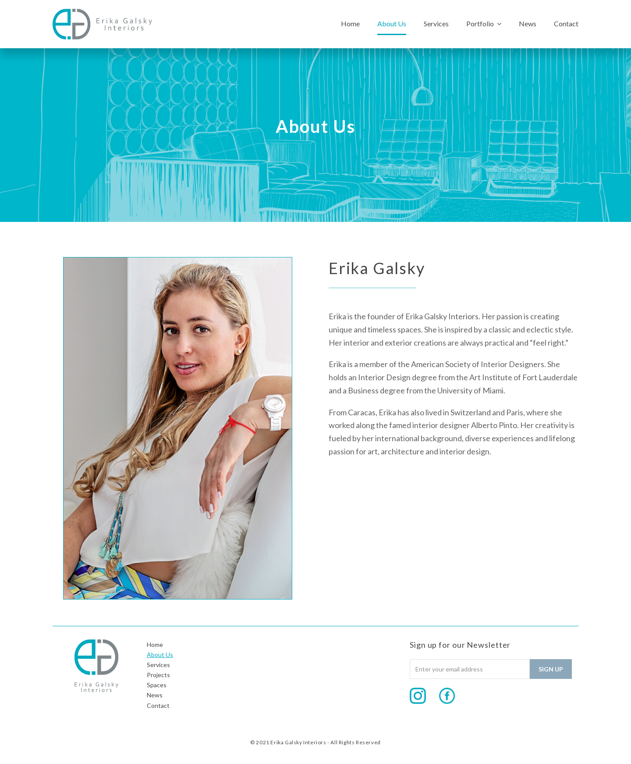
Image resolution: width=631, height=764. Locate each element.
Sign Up (551, 669)
